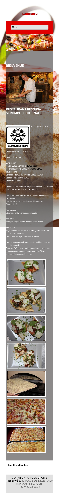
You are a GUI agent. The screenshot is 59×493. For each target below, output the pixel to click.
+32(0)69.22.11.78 (29, 486)
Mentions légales (18, 465)
